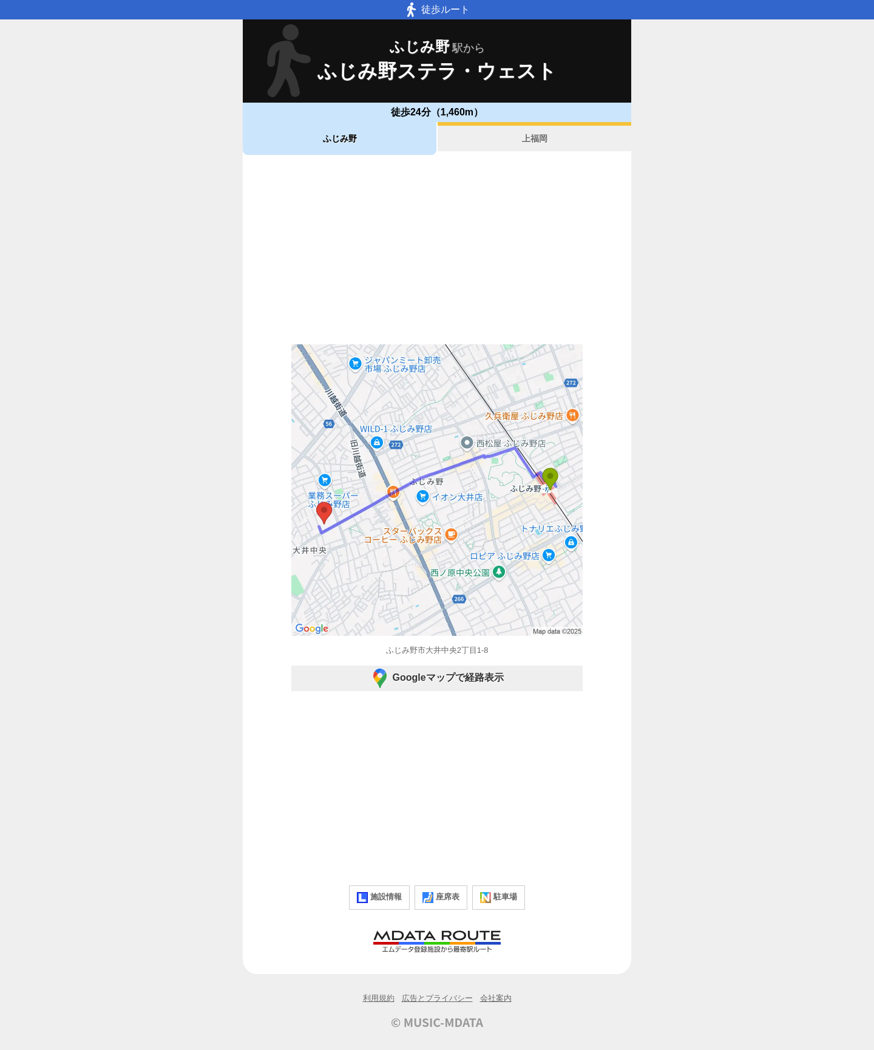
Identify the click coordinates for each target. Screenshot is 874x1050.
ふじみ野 (340, 138)
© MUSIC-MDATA (437, 1022)
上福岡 (534, 138)
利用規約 (379, 998)
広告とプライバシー (437, 998)
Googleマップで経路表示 (436, 678)
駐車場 (498, 897)
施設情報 (379, 897)
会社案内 (496, 998)
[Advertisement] (437, 250)
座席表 (440, 897)
